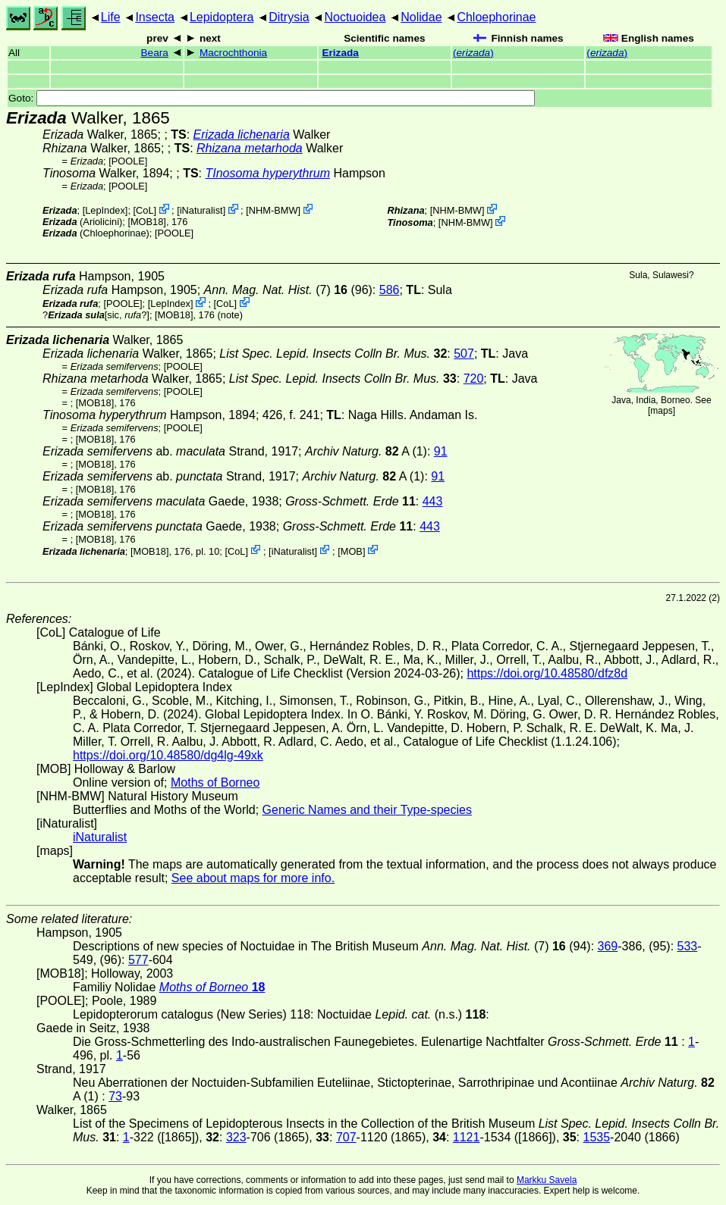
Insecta (154, 17)
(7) (275, 289)
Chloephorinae (496, 17)
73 (115, 1096)
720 (474, 378)
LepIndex (105, 210)
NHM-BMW (273, 210)
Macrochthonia (233, 52)
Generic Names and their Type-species (367, 809)
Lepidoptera (222, 17)
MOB (352, 550)
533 (687, 946)
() (473, 52)
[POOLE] (127, 161)
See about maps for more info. (253, 878)
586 (389, 289)
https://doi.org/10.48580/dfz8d (547, 673)
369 (608, 946)
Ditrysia (289, 17)
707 (346, 1137)
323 (236, 1137)
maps (661, 410)
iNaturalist (201, 210)
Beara (154, 52)
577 (138, 959)
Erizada (340, 52)
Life (111, 17)
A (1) (366, 451)
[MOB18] (146, 221)
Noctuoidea (354, 17)
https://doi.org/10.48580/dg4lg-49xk (168, 755)
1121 (466, 1137)
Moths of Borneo (215, 782)
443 (433, 501)
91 (441, 451)
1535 (597, 1137)
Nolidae (421, 17)
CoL (144, 210)
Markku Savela (547, 1180)
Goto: (271, 98)
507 (464, 353)
